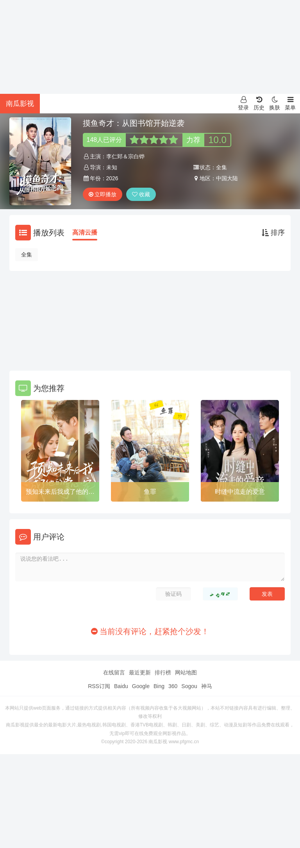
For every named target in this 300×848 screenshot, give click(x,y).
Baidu (121, 686)
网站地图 (186, 672)
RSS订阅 (99, 686)
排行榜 (163, 672)
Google (141, 686)
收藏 (141, 194)
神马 (206, 686)
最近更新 (140, 672)
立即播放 (103, 194)
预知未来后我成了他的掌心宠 (60, 493)
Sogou (189, 686)
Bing (159, 686)
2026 (112, 178)
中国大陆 (227, 178)
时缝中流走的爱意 (240, 491)
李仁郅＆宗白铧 (125, 156)
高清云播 (84, 232)
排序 (273, 233)
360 (172, 686)
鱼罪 (150, 491)
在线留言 (114, 672)
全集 (26, 254)
